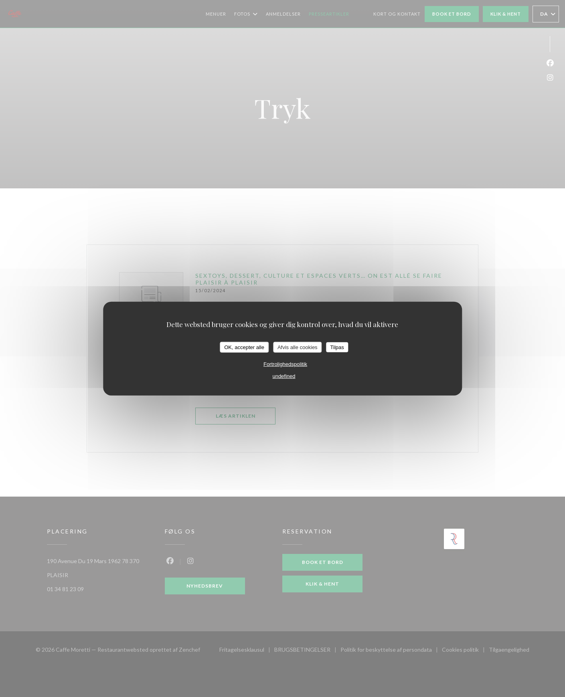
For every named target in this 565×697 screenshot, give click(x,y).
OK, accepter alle (244, 347)
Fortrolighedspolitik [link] (285, 364)
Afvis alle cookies (297, 347)
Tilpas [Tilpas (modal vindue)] (337, 347)
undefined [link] (283, 376)
